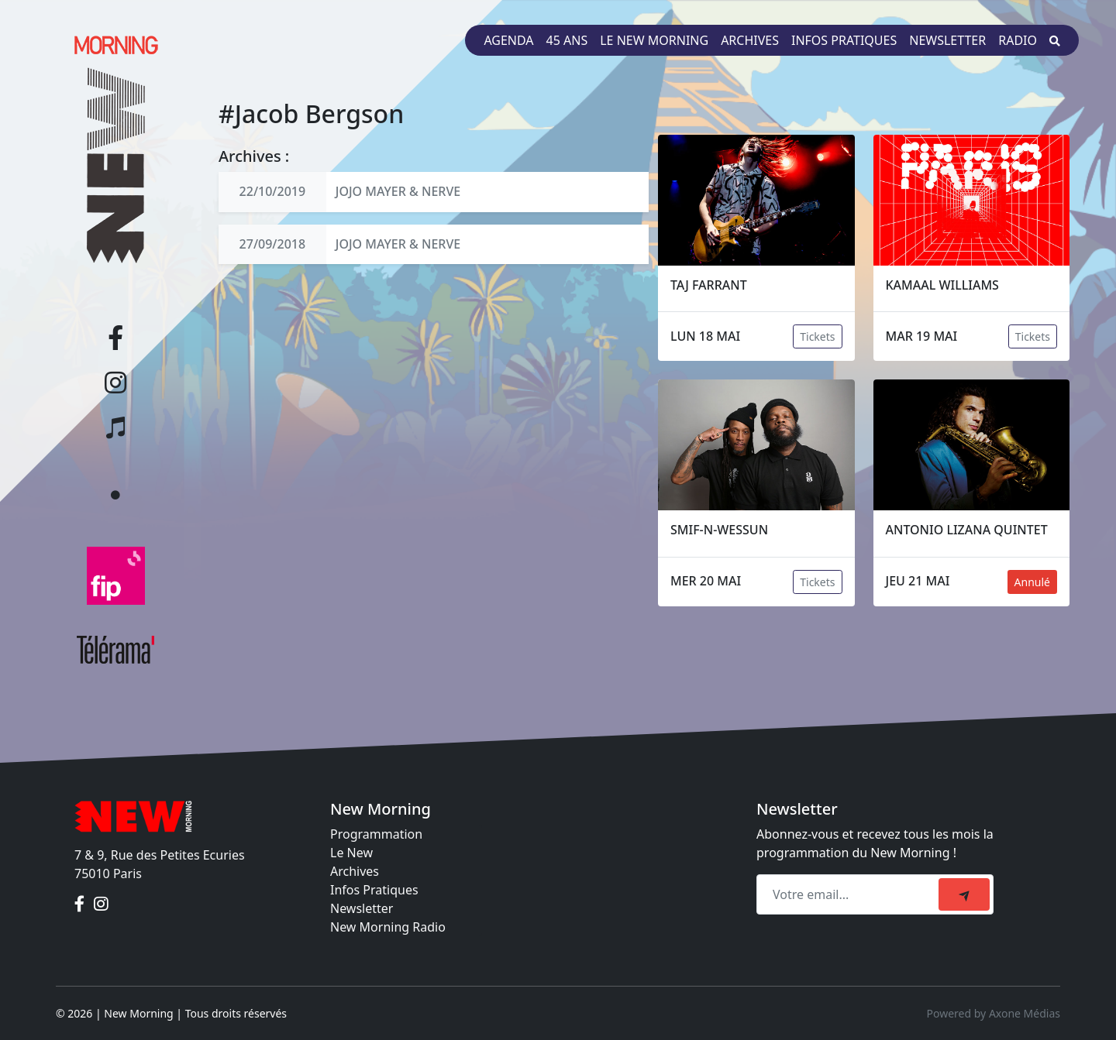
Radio (1017, 40)
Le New (351, 852)
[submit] (964, 894)
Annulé (1032, 582)
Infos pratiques (844, 40)
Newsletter (947, 40)
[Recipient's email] (849, 894)
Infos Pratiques (374, 889)
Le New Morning (654, 40)
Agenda (508, 40)
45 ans (567, 40)
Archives (750, 40)
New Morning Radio (388, 926)
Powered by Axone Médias (993, 1013)
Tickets (817, 336)
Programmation (376, 834)
